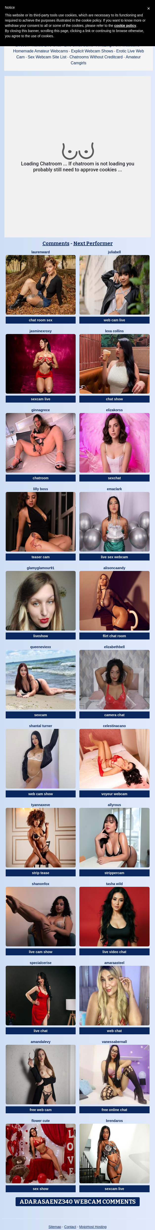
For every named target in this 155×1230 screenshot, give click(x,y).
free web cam (41, 1110)
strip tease (40, 873)
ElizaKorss (114, 410)
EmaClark (114, 489)
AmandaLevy (40, 1042)
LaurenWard (40, 252)
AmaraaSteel (114, 963)
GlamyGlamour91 (40, 568)
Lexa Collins (114, 331)
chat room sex (40, 320)
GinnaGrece (40, 410)
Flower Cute (40, 1121)
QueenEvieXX (40, 647)
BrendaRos (114, 1121)
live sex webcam (114, 557)
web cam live (114, 320)
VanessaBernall (114, 1042)
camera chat (114, 715)
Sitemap (54, 1227)
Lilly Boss (40, 489)
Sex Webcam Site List (47, 57)
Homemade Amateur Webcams (40, 51)
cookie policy (125, 26)
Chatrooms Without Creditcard (96, 57)
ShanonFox (40, 884)
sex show (40, 1189)
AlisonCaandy (114, 568)
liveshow (40, 636)
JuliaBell (114, 252)
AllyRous (114, 805)
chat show (114, 399)
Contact (70, 1227)
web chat (114, 1031)
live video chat (114, 952)
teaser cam (41, 557)
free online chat (114, 1110)
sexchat (114, 478)
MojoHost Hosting (93, 1227)
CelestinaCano (114, 726)
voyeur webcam (114, 794)
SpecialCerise (40, 963)
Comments (56, 243)
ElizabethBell (114, 647)
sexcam (40, 715)
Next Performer (93, 243)
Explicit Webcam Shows (92, 51)
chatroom (40, 478)
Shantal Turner (40, 726)
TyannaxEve (40, 805)
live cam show (40, 952)
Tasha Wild (114, 884)
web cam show (40, 794)
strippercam (114, 873)
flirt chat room (114, 636)
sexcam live (40, 399)
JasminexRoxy (41, 331)
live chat (40, 1031)
